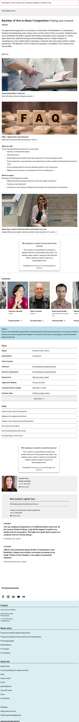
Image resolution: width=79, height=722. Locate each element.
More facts (39, 398)
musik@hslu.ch (5, 621)
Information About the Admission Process (24, 504)
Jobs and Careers (6, 690)
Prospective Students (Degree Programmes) (15, 633)
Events (3, 682)
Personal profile (36, 321)
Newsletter (4, 707)
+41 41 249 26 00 (16, 513)
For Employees (5, 653)
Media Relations (6, 645)
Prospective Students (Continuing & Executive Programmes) (21, 637)
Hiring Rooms (5, 698)
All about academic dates (41, 393)
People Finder (5, 666)
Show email (25, 487)
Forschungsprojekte (7, 641)
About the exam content (40, 377)
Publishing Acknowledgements (11, 715)
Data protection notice (8, 711)
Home (3, 694)
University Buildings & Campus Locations (15, 670)
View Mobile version (8, 11)
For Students (5, 649)
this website (58, 334)
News (2, 674)
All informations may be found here (44, 367)
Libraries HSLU (6, 678)
